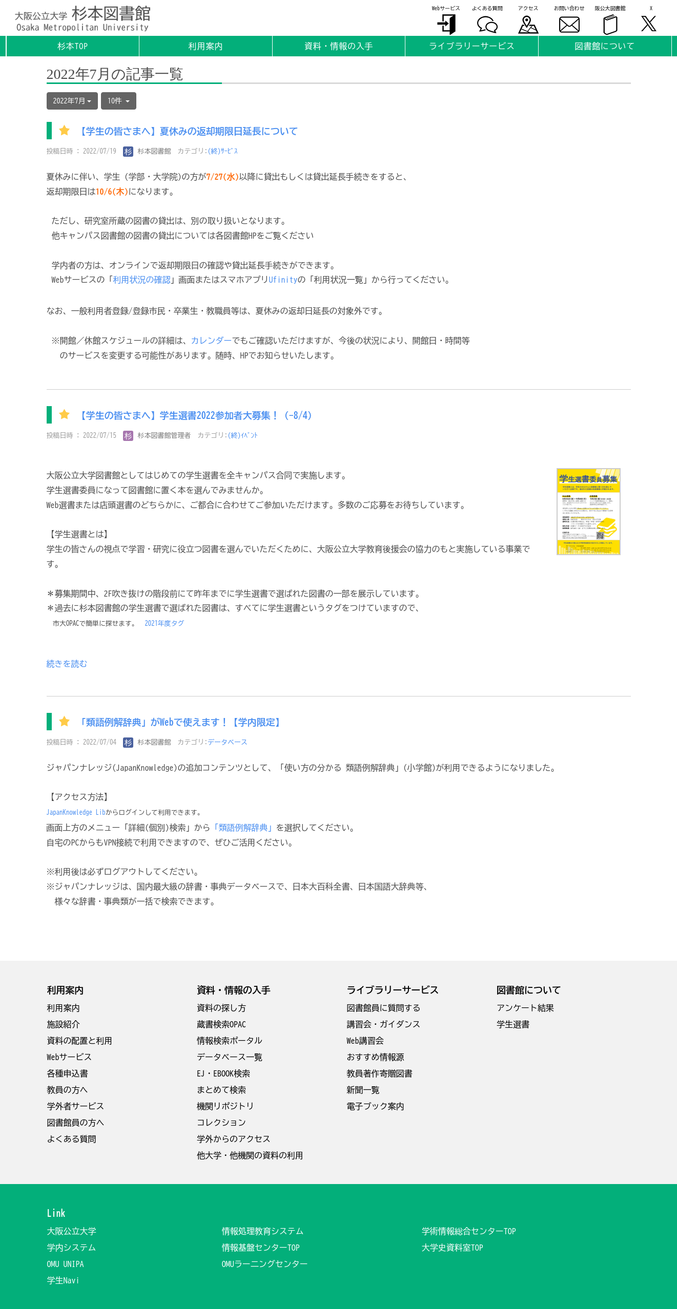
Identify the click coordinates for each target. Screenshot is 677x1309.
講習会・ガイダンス (384, 1024)
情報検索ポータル (229, 1041)
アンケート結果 (525, 1008)
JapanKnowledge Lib (76, 812)
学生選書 (513, 1024)
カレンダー (211, 340)
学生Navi (63, 1280)
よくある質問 (71, 1139)
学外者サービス (76, 1106)
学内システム (71, 1247)
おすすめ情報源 (375, 1057)
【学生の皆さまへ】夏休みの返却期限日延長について (187, 131)
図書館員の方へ (76, 1122)
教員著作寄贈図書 (380, 1073)
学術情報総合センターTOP (469, 1231)
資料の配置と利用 (80, 1041)
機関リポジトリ (225, 1106)
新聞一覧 (363, 1090)
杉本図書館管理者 (157, 435)
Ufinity (283, 280)
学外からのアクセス (234, 1139)
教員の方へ (67, 1090)
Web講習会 (365, 1041)
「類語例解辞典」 (243, 828)
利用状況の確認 (142, 280)
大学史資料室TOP (452, 1247)
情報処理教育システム (263, 1231)
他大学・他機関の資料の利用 (250, 1155)
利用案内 (63, 1008)
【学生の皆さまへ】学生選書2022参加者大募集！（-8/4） (197, 415)
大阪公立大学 (71, 1231)
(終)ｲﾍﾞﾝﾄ (243, 435)
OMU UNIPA (65, 1264)
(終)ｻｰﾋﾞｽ (223, 151)
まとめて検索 (221, 1090)
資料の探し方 (221, 1008)
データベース (228, 742)
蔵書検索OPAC (221, 1024)
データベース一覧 (229, 1057)
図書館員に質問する (384, 1008)
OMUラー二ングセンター (265, 1264)
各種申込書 (67, 1073)
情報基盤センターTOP (261, 1247)
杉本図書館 (147, 151)
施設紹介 (63, 1024)
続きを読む (67, 664)
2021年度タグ (164, 623)
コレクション (221, 1122)
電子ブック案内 (375, 1106)
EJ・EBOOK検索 (223, 1073)
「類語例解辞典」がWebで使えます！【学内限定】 (180, 722)
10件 (119, 100)
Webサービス (69, 1057)
